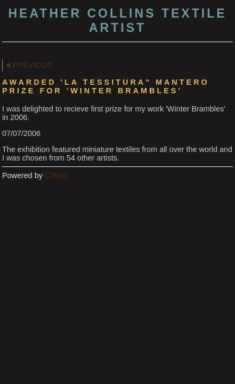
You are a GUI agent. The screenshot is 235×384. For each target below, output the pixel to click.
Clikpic (56, 175)
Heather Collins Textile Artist (117, 20)
